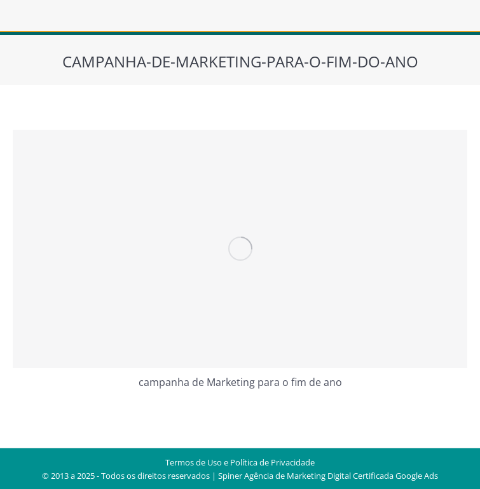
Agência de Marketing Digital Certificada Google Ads (341, 475)
